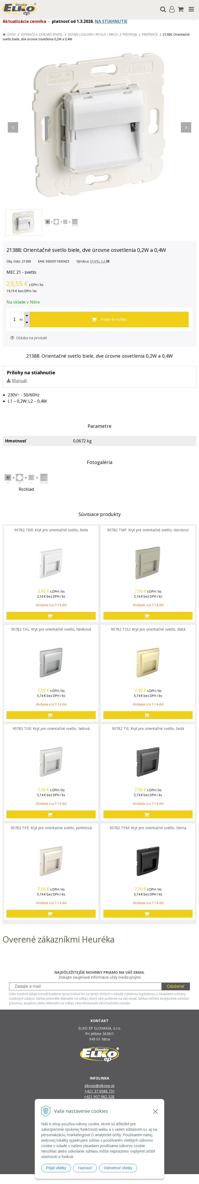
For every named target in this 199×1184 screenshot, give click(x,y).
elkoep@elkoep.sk (99, 1085)
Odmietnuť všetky (118, 1168)
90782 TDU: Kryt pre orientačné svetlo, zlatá (148, 629)
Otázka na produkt (28, 337)
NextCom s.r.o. (153, 1179)
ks (21, 319)
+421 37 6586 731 (99, 1091)
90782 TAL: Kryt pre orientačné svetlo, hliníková (51, 629)
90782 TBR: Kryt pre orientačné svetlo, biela (51, 529)
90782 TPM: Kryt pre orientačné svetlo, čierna (148, 827)
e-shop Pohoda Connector (119, 1179)
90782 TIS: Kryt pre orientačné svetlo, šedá (148, 728)
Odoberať (175, 986)
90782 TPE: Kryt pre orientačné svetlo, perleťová (51, 827)
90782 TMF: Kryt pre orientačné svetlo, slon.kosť (148, 529)
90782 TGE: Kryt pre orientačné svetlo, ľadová (51, 728)
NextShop (90, 1179)
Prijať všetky (56, 1168)
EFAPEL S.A (99, 261)
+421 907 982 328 (99, 1096)
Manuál (19, 380)
